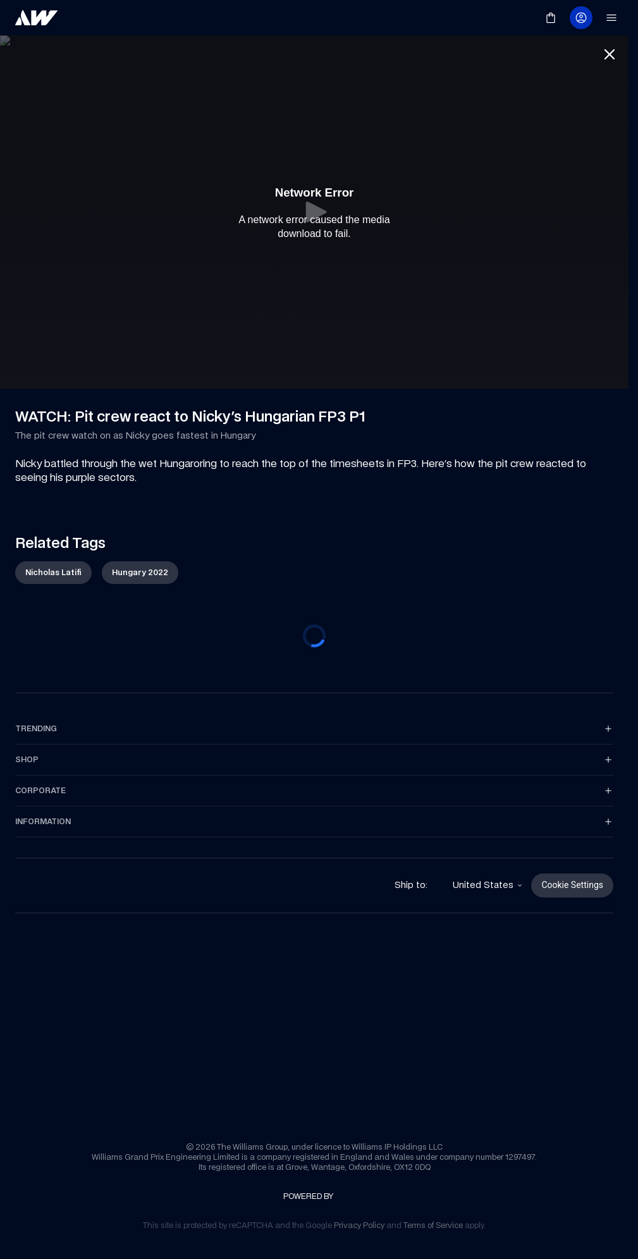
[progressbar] (314, 638)
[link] (36, 18)
